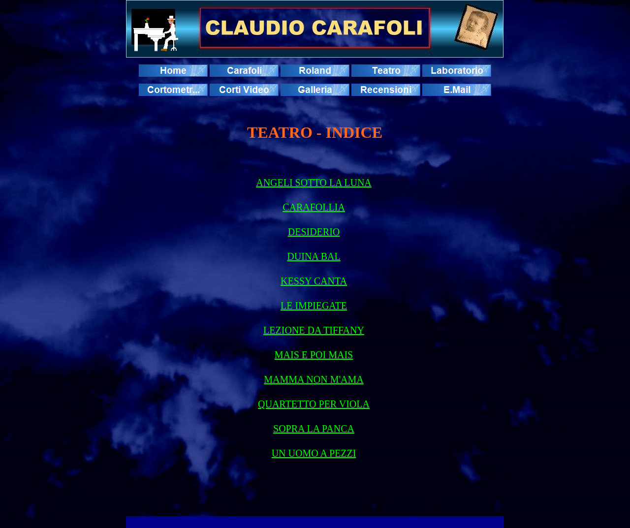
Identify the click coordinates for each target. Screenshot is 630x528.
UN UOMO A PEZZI (314, 453)
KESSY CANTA (314, 281)
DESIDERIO (314, 231)
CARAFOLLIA (314, 207)
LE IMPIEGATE (314, 305)
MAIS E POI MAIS (314, 354)
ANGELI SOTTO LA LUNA (314, 182)
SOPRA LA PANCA (313, 428)
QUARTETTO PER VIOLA (314, 404)
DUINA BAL (313, 256)
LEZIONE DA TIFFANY (313, 330)
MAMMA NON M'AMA (314, 379)
